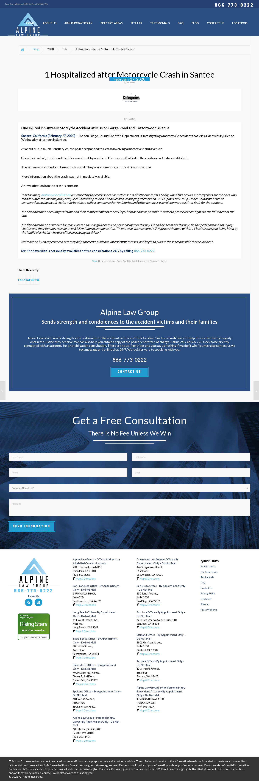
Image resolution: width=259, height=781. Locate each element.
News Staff (130, 119)
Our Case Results (209, 572)
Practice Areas (208, 566)
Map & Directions (86, 578)
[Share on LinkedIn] (27, 279)
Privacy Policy (208, 593)
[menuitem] (233, 4)
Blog (36, 49)
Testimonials (207, 577)
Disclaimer (206, 599)
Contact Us (206, 588)
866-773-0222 (234, 4)
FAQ (203, 582)
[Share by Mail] (38, 279)
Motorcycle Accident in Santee (152, 261)
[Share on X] (20, 279)
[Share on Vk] (32, 279)
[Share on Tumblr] (29, 279)
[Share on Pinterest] (25, 279)
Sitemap (205, 604)
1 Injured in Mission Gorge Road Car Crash (118, 261)
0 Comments (129, 83)
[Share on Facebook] (18, 279)
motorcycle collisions (55, 195)
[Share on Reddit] (35, 279)
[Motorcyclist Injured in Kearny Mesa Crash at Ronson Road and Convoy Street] (256, 390)
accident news (131, 101)
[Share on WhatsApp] (23, 279)
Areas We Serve (209, 609)
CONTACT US (129, 371)
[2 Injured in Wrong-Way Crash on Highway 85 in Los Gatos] (2, 390)
